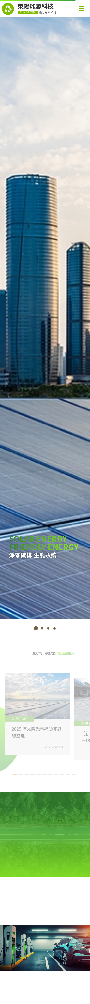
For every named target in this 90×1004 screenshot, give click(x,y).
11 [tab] (75, 776)
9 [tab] (63, 776)
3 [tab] (48, 628)
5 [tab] (39, 776)
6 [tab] (45, 776)
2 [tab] (42, 628)
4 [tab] (54, 628)
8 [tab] (57, 776)
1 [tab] (35, 628)
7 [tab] (51, 776)
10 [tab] (69, 776)
